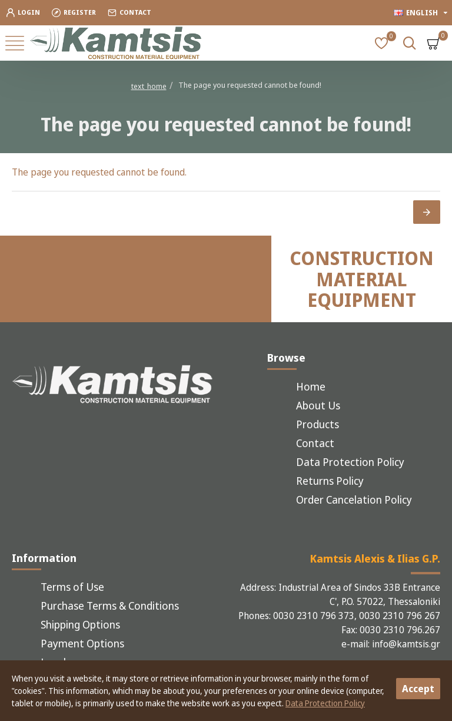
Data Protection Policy (325, 703)
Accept (418, 688)
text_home (149, 86)
